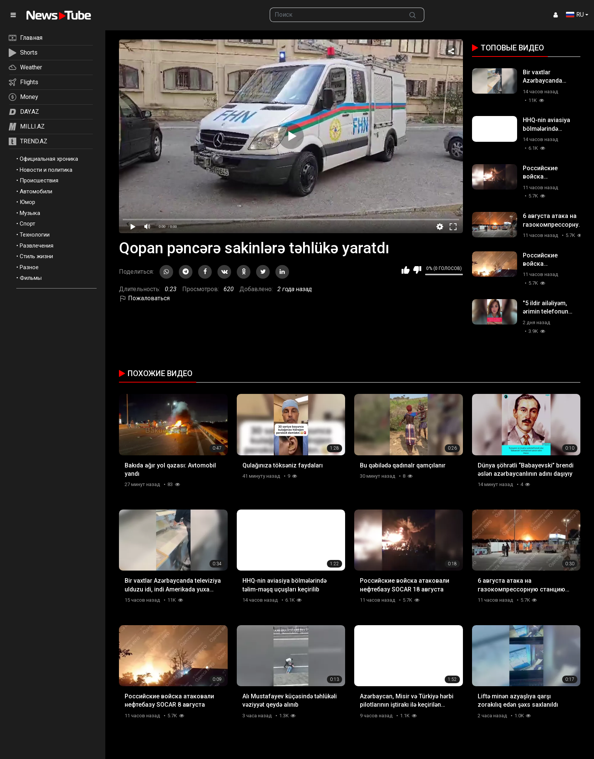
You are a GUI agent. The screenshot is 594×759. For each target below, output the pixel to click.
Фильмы (31, 277)
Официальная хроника (49, 158)
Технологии (35, 234)
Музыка (30, 213)
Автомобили (36, 191)
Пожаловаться (144, 298)
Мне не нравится (417, 270)
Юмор (27, 202)
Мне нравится (406, 270)
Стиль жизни (36, 256)
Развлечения (36, 245)
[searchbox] (336, 15)
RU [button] (575, 14)
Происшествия (39, 180)
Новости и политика (46, 169)
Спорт (27, 223)
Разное (29, 267)
